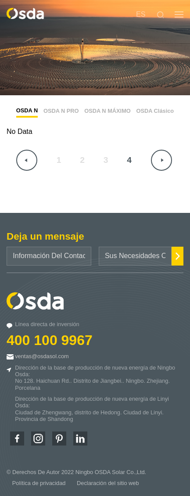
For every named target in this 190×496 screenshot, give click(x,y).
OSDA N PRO (61, 111)
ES (140, 14)
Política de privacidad (39, 483)
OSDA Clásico (155, 111)
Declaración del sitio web (108, 483)
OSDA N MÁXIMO (107, 111)
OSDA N (27, 110)
